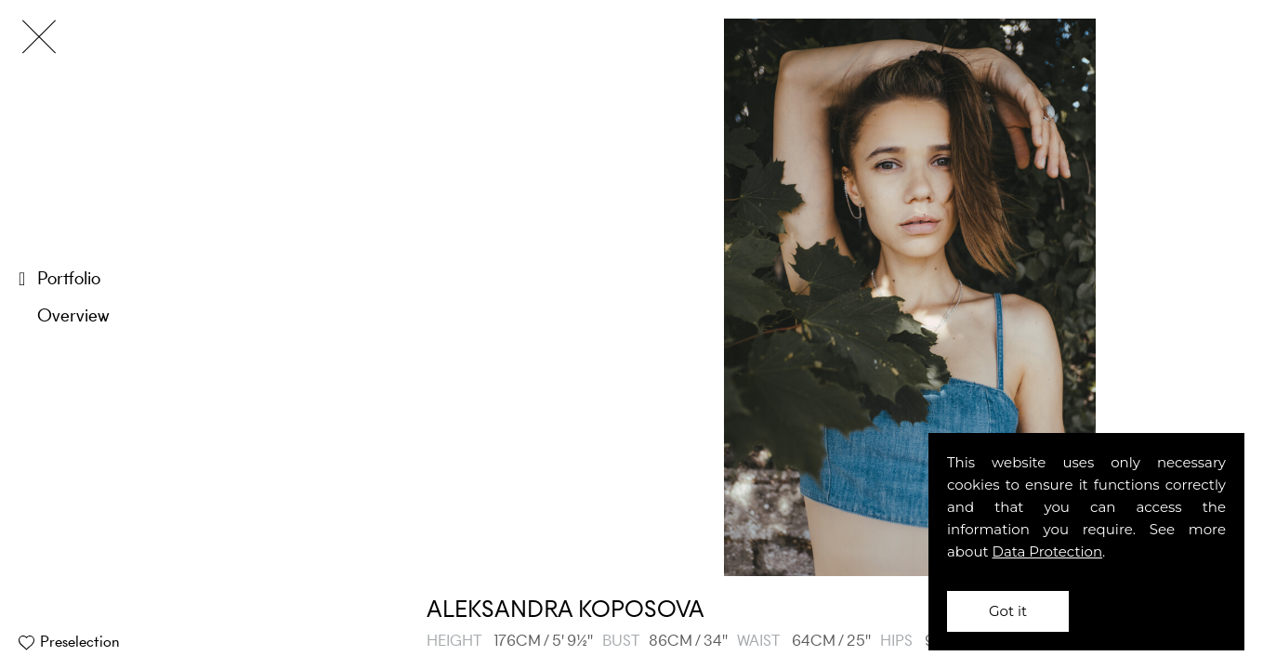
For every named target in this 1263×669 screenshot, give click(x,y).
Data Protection (1048, 551)
